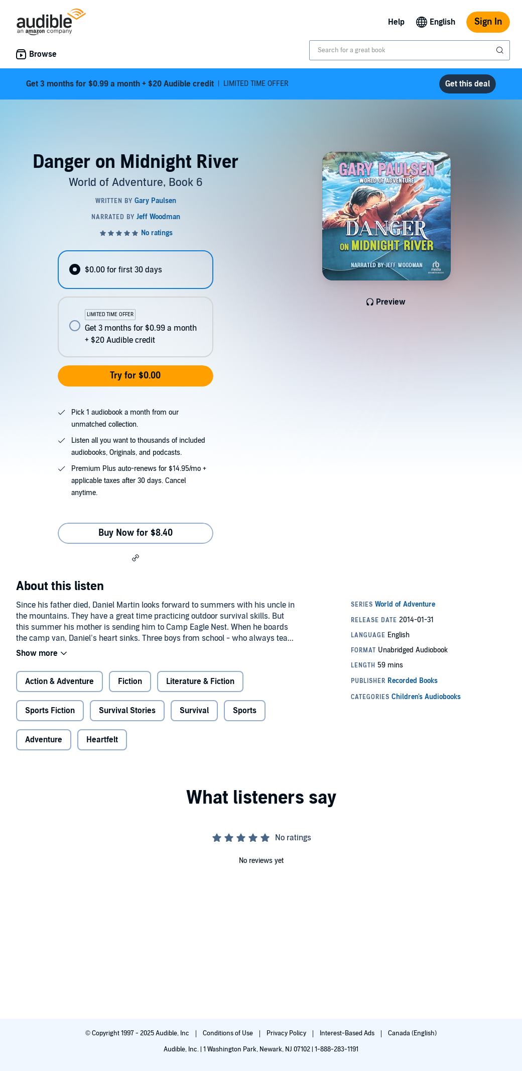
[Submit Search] (501, 50)
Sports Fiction (50, 711)
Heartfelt (102, 740)
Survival (194, 711)
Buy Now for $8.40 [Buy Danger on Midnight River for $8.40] (135, 533)
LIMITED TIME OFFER (157, 83)
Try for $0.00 (135, 375)
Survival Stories (127, 711)
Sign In (488, 22)
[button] (136, 557)
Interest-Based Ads (348, 1033)
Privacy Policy (287, 1033)
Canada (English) (412, 1033)
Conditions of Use (228, 1033)
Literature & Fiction (200, 681)
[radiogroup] (135, 303)
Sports (244, 711)
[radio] (135, 269)
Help (396, 22)
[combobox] (409, 50)
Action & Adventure (59, 681)
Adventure (43, 740)
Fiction (130, 681)
